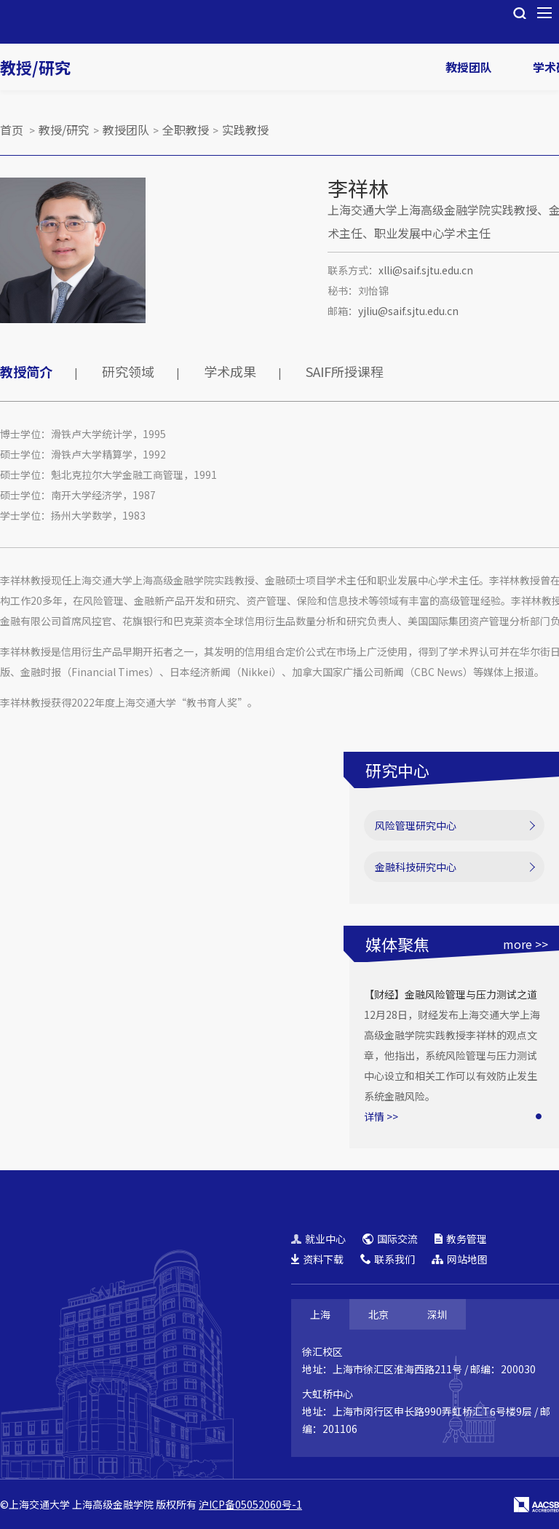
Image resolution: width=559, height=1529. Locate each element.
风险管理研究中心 (415, 825)
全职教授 (185, 129)
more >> (525, 944)
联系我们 (387, 1259)
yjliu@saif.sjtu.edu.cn (408, 310)
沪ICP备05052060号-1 (250, 1504)
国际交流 (390, 1238)
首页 (11, 129)
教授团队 (468, 67)
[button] (539, 1116)
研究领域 (128, 371)
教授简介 (26, 371)
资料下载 (317, 1259)
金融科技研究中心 (415, 866)
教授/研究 (35, 67)
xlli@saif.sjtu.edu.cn (425, 270)
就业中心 (318, 1238)
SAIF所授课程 (345, 371)
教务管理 (461, 1238)
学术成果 (230, 371)
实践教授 (245, 129)
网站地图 (460, 1259)
